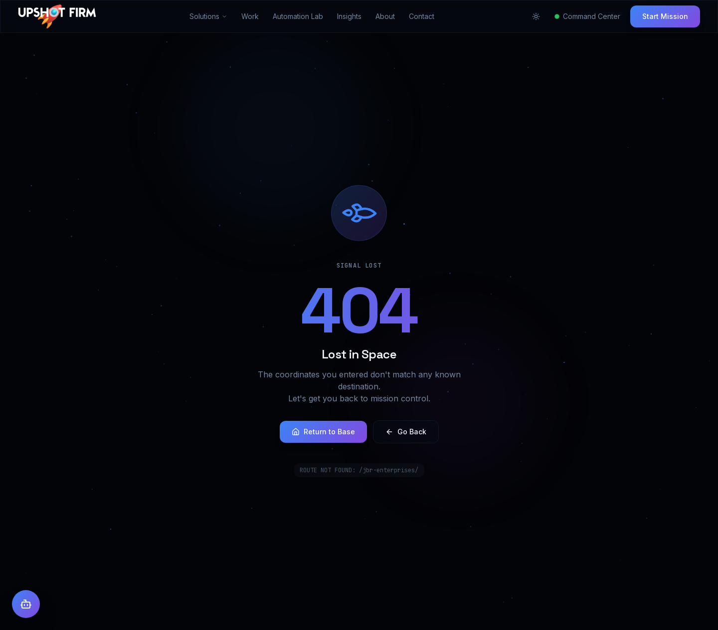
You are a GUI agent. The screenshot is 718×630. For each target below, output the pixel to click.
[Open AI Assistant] (26, 604)
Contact (421, 16)
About (385, 16)
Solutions (208, 16)
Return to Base (323, 431)
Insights (349, 16)
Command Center (587, 16)
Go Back (405, 431)
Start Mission (665, 16)
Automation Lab (298, 16)
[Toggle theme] (536, 16)
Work (250, 16)
